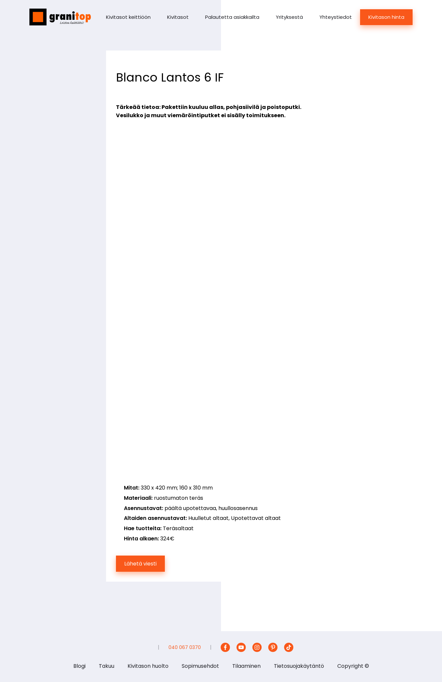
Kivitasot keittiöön (128, 17)
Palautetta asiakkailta (232, 17)
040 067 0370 (184, 647)
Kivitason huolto (148, 666)
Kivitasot (178, 17)
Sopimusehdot (200, 666)
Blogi (79, 666)
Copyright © (353, 666)
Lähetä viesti (140, 563)
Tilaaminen (246, 666)
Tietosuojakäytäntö (299, 666)
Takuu (106, 666)
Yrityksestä (289, 17)
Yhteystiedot (335, 17)
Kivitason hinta (386, 17)
